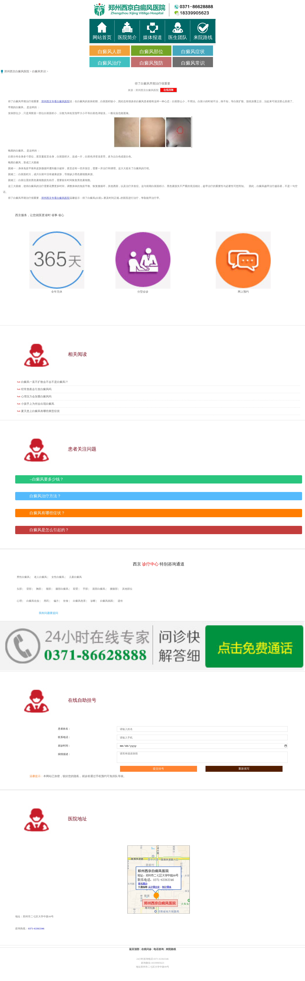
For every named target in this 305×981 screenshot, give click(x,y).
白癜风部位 (151, 51)
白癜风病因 (106, 601)
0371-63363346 (36, 928)
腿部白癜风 (62, 589)
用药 (46, 601)
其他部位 (127, 589)
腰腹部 (114, 589)
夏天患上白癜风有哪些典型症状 (40, 411)
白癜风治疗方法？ (45, 496)
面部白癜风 (98, 589)
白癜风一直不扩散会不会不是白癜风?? (44, 381)
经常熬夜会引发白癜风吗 (36, 389)
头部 (19, 589)
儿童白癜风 (75, 577)
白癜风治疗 (109, 63)
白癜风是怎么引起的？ (49, 530)
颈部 (48, 589)
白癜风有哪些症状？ (47, 513)
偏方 (56, 601)
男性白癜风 (23, 577)
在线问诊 (146, 949)
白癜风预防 (151, 63)
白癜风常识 (193, 63)
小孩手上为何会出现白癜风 (37, 403)
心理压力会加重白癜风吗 (36, 396)
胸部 (38, 589)
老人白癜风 (40, 577)
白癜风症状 (193, 51)
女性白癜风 (57, 577)
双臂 (75, 589)
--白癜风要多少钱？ (47, 479)
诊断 (93, 601)
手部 (85, 589)
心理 (19, 601)
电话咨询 (158, 949)
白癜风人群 (109, 51)
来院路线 (171, 949)
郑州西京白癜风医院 (16, 71)
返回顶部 (134, 949)
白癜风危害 (79, 601)
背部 (29, 589)
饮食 (65, 601)
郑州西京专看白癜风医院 (55, 101)
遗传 (120, 601)
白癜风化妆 (32, 601)
